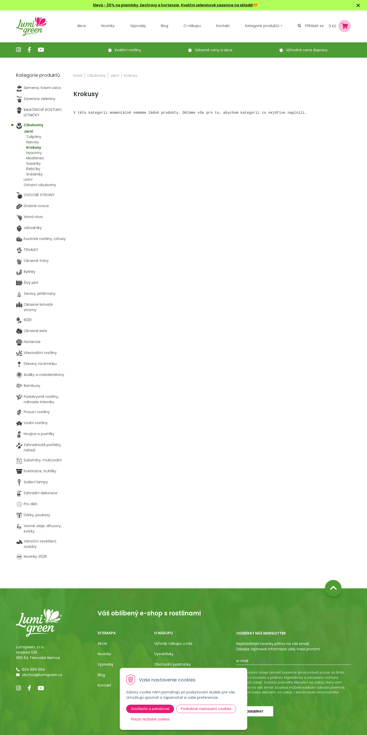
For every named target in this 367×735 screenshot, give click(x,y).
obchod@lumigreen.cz (42, 674)
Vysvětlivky (164, 653)
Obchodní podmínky (172, 664)
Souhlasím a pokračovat (150, 709)
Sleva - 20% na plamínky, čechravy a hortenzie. (136, 5)
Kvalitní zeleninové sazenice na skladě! (217, 5)
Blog (101, 674)
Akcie (102, 643)
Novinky (108, 25)
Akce (81, 25)
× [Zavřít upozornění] (358, 5)
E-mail (242, 660)
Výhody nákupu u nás (173, 643)
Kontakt (104, 685)
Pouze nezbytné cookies (150, 719)
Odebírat (254, 711)
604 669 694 (33, 669)
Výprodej (138, 25)
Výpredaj (105, 664)
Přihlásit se (314, 25)
